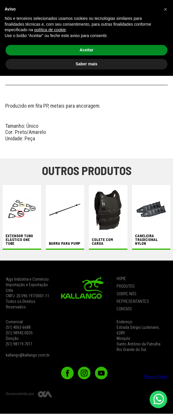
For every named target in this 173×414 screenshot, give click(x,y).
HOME (121, 278)
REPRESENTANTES (133, 301)
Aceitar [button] (86, 388)
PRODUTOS (126, 286)
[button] (159, 13)
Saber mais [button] (87, 402)
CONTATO (124, 309)
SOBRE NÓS (126, 294)
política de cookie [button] (50, 368)
